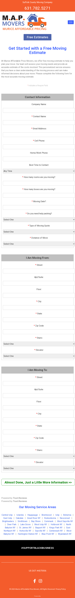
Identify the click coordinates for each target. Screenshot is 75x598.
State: (39, 313)
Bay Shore (36, 521)
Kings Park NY (55, 527)
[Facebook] (35, 581)
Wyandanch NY (64, 534)
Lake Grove (25, 524)
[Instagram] (40, 581)
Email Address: (39, 128)
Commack (48, 521)
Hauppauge (32, 515)
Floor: (39, 289)
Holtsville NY (25, 531)
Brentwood (47, 515)
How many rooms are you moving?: (39, 177)
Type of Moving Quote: (39, 225)
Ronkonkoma (50, 518)
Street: (39, 265)
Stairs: (39, 338)
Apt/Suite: (39, 277)
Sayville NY (40, 531)
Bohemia (67, 515)
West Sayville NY (65, 521)
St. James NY (25, 527)
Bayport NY (40, 527)
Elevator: (39, 350)
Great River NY (33, 518)
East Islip (7, 518)
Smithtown (22, 521)
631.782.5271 (37, 8)
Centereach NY (56, 531)
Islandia (20, 515)
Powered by (14, 498)
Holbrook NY (56, 524)
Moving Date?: (39, 201)
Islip (57, 515)
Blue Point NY (48, 534)
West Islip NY (40, 524)
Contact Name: (39, 116)
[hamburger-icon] (71, 22)
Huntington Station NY (28, 534)
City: (39, 301)
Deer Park (11, 524)
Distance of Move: (39, 238)
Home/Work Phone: (39, 153)
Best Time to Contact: (39, 165)
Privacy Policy (61, 589)
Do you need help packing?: (39, 213)
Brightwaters (8, 521)
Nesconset (65, 518)
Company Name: (39, 104)
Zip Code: (39, 325)
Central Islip (7, 515)
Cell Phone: (39, 140)
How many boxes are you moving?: (39, 189)
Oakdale (19, 518)
